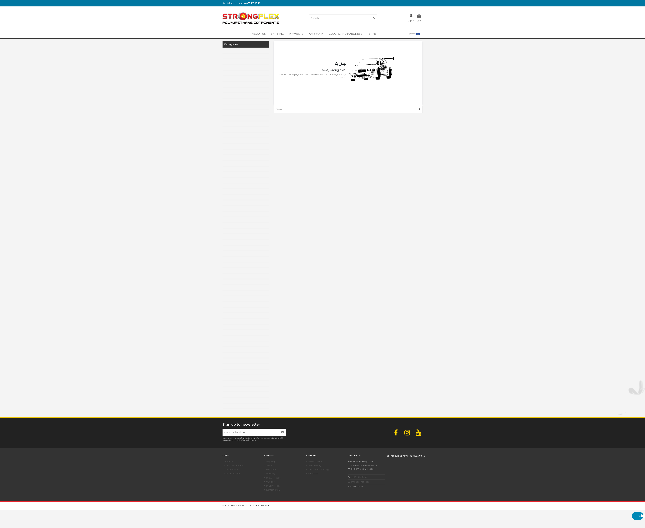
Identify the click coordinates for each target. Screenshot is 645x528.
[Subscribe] (282, 432)
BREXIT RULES (273, 478)
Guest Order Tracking (318, 469)
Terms (269, 465)
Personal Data (315, 461)
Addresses (313, 473)
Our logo (270, 482)
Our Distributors (232, 473)
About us (228, 461)
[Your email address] (251, 432)
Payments (271, 469)
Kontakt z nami (273, 490)
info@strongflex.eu (360, 482)
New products (231, 469)
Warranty (270, 473)
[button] (414, 34)
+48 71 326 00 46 (359, 477)
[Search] (374, 18)
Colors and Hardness (234, 465)
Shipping (270, 461)
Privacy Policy (273, 486)
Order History (314, 465)
